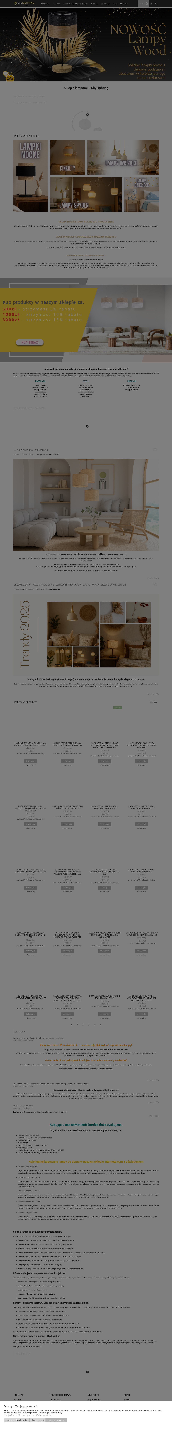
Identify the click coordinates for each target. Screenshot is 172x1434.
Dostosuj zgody (38, 1420)
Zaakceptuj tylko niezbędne (17, 1420)
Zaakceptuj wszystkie (56, 1420)
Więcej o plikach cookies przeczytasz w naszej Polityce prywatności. (28, 1415)
